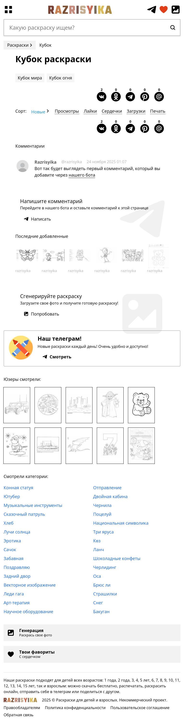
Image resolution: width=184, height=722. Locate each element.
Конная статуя (18, 487)
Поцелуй (102, 514)
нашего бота (82, 175)
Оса (97, 576)
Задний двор (17, 576)
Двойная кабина (110, 496)
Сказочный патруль (24, 514)
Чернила (102, 505)
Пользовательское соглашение (140, 707)
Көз (97, 541)
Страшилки (105, 594)
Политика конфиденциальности (75, 707)
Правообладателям (22, 707)
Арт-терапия (17, 602)
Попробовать (41, 314)
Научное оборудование (28, 611)
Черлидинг (104, 567)
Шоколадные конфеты (116, 558)
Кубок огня (60, 78)
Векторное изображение (30, 585)
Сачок (10, 549)
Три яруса (103, 532)
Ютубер (12, 496)
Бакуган (101, 611)
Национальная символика (121, 523)
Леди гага (14, 594)
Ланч (98, 549)
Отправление (107, 487)
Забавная (13, 558)
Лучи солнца (17, 532)
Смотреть (56, 357)
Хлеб (9, 523)
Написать (37, 219)
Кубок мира (30, 78)
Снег (98, 602)
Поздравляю (17, 567)
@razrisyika (71, 161)
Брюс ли (101, 585)
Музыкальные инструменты (33, 505)
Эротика (12, 541)
